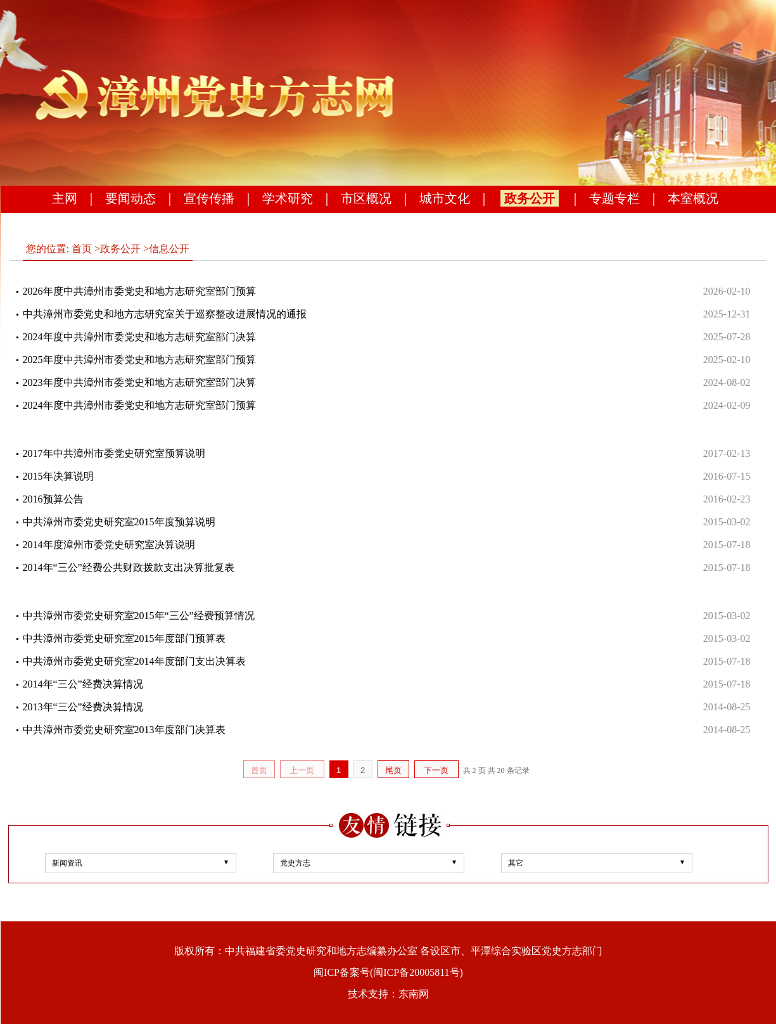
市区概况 (366, 198)
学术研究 (287, 198)
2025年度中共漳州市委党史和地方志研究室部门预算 (139, 359)
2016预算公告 (53, 499)
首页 (82, 248)
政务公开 (529, 198)
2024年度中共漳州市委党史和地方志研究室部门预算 (139, 405)
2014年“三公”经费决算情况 (83, 684)
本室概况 (693, 198)
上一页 (301, 770)
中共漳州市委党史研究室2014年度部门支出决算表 (134, 661)
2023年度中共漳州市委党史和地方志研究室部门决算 (139, 382)
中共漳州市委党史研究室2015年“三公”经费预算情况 (139, 615)
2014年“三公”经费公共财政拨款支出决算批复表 (128, 567)
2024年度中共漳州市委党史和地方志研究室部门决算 (139, 336)
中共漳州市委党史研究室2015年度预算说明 (119, 521)
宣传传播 (209, 198)
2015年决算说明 (58, 476)
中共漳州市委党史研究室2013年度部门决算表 (124, 729)
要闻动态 (130, 198)
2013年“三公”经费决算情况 (83, 706)
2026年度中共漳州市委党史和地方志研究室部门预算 (139, 291)
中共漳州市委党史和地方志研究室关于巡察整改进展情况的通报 (165, 314)
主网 (64, 198)
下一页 (436, 770)
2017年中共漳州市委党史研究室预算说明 (114, 453)
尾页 (393, 770)
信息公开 (169, 248)
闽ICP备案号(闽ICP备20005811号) (388, 972)
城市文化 (444, 198)
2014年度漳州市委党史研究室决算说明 (109, 544)
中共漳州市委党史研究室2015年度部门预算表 (124, 638)
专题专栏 (614, 198)
